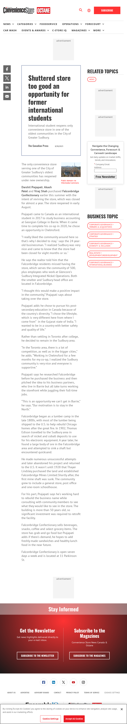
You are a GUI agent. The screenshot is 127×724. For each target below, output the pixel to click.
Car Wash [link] (10, 30)
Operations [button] (70, 24)
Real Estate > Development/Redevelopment (103, 254)
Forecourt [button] (93, 24)
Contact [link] (57, 692)
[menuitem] (10, 24)
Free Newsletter (105, 176)
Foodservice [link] (48, 24)
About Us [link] (11, 692)
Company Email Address (102, 166)
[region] (63, 714)
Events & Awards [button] (34, 30)
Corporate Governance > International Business (101, 263)
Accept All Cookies (74, 718)
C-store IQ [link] (59, 30)
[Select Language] (89, 10)
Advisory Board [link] (41, 692)
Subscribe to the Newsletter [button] (37, 655)
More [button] (97, 30)
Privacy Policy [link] (72, 692)
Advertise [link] (25, 692)
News (91, 79)
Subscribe (107, 10)
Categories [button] (25, 24)
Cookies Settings (112, 693)
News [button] (7, 24)
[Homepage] (26, 10)
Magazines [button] (79, 30)
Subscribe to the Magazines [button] (89, 655)
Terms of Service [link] (91, 692)
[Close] (121, 709)
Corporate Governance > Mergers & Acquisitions (101, 225)
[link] (7, 69)
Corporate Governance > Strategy (101, 235)
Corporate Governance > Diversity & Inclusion (101, 244)
